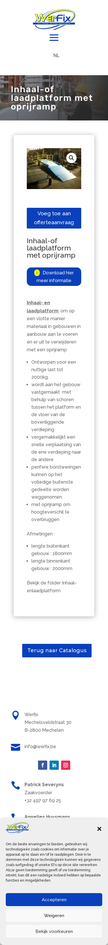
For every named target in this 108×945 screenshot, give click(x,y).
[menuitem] (56, 56)
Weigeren (54, 915)
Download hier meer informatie (55, 276)
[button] (99, 829)
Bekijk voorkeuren (54, 931)
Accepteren (54, 899)
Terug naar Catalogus (56, 650)
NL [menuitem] (56, 55)
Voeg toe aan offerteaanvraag (54, 217)
